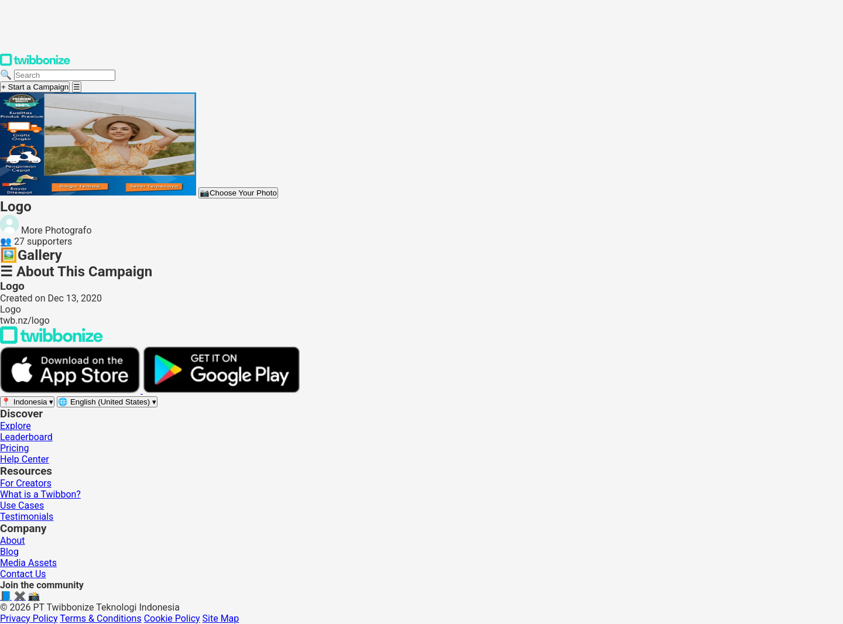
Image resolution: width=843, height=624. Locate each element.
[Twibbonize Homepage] (35, 63)
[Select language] (107, 401)
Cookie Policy (172, 618)
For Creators (26, 483)
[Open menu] (76, 86)
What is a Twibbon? (40, 494)
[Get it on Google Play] (221, 390)
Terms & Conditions (101, 618)
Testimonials (26, 516)
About (12, 540)
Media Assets (28, 562)
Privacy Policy (29, 618)
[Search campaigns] (64, 75)
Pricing (14, 448)
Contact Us (23, 574)
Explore (15, 425)
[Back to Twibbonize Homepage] (51, 341)
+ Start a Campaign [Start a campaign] (34, 87)
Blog (9, 551)
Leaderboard (26, 437)
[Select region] (27, 401)
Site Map (221, 618)
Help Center (24, 459)
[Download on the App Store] (71, 390)
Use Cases (22, 505)
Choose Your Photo (238, 192)
